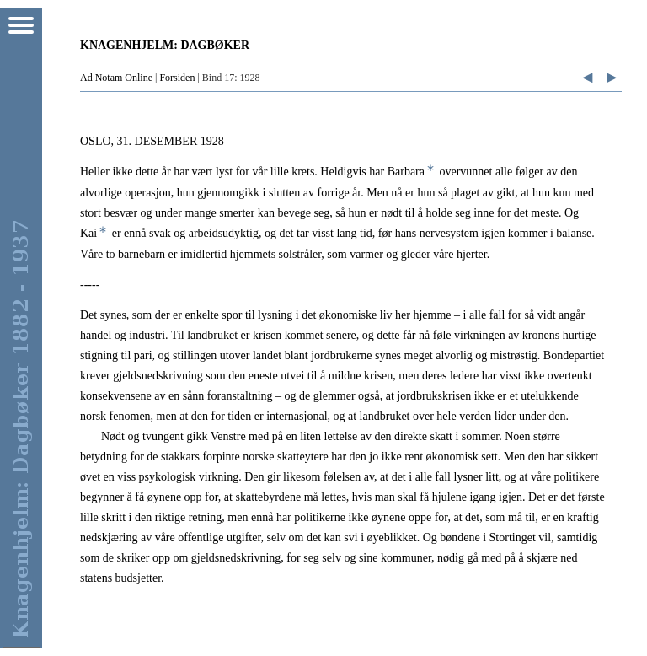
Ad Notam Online (116, 77)
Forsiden (177, 77)
